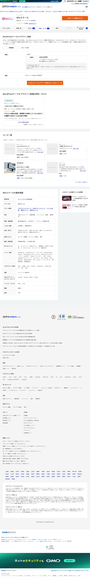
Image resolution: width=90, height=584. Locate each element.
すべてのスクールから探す (9, 355)
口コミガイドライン (28, 423)
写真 (57, 28)
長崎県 (63, 476)
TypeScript (24, 379)
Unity (25, 377)
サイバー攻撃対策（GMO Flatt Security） (44, 541)
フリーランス (25, 398)
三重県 (48, 474)
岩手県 (17, 471)
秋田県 (27, 471)
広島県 (22, 476)
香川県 (37, 476)
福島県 (37, 471)
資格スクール (24, 210)
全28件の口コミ (32, 23)
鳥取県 (7, 476)
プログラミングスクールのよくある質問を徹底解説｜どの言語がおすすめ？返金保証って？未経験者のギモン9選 (29, 346)
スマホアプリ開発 (17, 388)
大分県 (73, 476)
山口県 (27, 476)
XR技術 (4, 390)
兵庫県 (68, 474)
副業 (32, 398)
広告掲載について (7, 418)
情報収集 (54, 575)
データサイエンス (13, 390)
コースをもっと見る (80, 182)
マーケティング (74, 388)
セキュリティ (23, 390)
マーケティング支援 (42, 575)
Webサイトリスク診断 (42, 539)
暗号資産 (65, 575)
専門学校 (14, 368)
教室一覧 (18, 28)
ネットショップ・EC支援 (17, 575)
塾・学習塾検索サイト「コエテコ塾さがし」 (13, 448)
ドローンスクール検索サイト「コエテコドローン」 (14, 443)
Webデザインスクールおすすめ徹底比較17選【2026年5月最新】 (18, 333)
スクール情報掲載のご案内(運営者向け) (79, 3)
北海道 (7, 471)
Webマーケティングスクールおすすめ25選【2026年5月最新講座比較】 (19, 336)
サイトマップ (27, 430)
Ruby (15, 377)
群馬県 (53, 471)
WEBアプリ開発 (6, 388)
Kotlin (74, 377)
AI (81, 388)
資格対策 (40, 390)
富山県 (7, 474)
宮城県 (22, 471)
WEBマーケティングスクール (46, 366)
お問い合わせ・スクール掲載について (11, 415)
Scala (80, 377)
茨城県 (43, 471)
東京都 (68, 471)
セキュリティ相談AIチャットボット (55, 539)
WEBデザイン (58, 388)
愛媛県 (43, 476)
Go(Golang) (67, 377)
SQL (61, 377)
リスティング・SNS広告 (46, 388)
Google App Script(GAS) (13, 379)
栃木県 (48, 471)
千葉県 (63, 471)
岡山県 (17, 476)
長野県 (27, 474)
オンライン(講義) (7, 407)
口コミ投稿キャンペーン (29, 425)
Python (4, 377)
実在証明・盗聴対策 (5, 541)
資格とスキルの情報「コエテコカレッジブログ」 (14, 456)
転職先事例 (70, 28)
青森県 (12, 471)
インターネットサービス (6, 575)
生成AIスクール (34, 210)
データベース (35, 388)
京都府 (58, 474)
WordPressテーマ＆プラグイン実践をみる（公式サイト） (44, 83)
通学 (25, 407)
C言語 (30, 377)
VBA (4, 379)
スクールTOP (6, 28)
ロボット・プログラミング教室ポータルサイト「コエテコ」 (17, 441)
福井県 (17, 474)
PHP (20, 377)
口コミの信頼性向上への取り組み (31, 420)
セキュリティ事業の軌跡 (66, 541)
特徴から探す (6, 357)
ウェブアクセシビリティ (29, 428)
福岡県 (53, 476)
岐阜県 (32, 474)
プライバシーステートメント (30, 418)
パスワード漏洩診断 (32, 539)
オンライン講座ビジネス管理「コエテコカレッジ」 (14, 453)
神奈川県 (74, 471)
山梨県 (22, 474)
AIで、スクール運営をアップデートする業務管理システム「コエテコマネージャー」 (22, 451)
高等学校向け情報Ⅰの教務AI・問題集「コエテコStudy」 (16, 458)
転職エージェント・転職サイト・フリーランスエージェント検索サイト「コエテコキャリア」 (24, 446)
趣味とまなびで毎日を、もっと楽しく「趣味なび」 (14, 461)
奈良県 (73, 474)
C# (56, 377)
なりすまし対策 (57, 541)
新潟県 (80, 471)
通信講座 (78, 366)
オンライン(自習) (17, 407)
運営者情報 (5, 423)
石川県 (12, 474)
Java (10, 377)
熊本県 (68, 476)
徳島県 (32, 476)
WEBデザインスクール (39, 208)
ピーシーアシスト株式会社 (28, 20)
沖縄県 (13, 479)
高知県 (48, 476)
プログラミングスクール (24, 208)
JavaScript (37, 377)
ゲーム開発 (26, 388)
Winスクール (21, 204)
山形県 (32, 471)
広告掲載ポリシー (28, 433)
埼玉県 (58, 471)
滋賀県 (53, 474)
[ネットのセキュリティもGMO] (13, 1)
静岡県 (37, 474)
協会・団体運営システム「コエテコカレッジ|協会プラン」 (16, 463)
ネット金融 (60, 575)
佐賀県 (58, 476)
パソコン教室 (70, 366)
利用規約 (26, 415)
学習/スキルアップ (7, 398)
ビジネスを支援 (27, 575)
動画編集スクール (60, 366)
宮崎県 (79, 476)
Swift (52, 377)
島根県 (12, 476)
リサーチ (49, 575)
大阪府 (63, 474)
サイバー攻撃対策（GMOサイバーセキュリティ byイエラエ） (22, 541)
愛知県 (43, 474)
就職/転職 (16, 398)
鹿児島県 (7, 479)
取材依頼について (7, 420)
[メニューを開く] (86, 7)
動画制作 (66, 388)
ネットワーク (32, 390)
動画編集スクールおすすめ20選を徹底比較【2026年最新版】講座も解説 (19, 340)
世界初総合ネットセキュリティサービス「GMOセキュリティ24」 (13, 539)
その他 (79, 575)
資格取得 (37, 398)
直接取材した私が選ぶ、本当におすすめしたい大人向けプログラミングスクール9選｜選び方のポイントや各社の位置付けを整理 (32, 343)
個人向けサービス (72, 575)
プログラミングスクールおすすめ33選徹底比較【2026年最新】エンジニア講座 (21, 330)
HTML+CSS (45, 377)
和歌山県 (79, 474)
